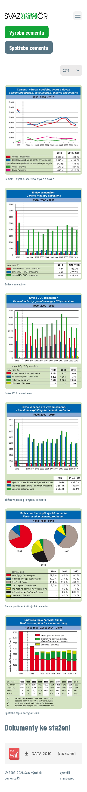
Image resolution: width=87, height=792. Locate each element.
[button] (77, 15)
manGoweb (67, 778)
